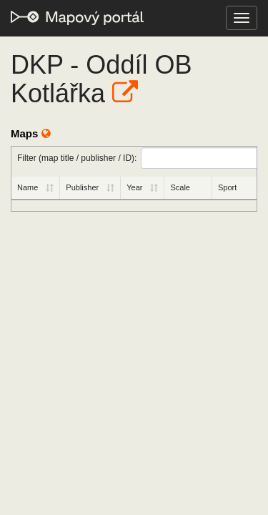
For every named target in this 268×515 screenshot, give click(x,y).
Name (27, 187)
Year (134, 187)
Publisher (82, 187)
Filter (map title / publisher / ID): (137, 158)
